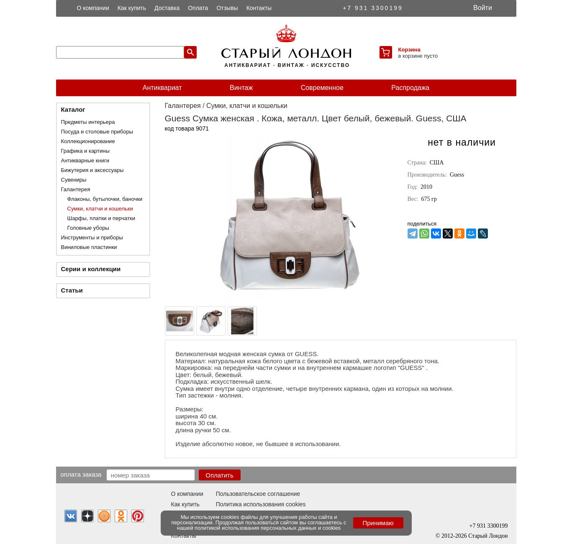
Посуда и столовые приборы (97, 131)
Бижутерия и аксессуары (92, 170)
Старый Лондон (488, 536)
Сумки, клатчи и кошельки (100, 208)
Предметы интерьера (88, 122)
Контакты (259, 8)
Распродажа (410, 87)
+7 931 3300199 (373, 8)
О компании (93, 8)
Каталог (73, 109)
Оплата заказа (81, 474)
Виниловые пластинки (89, 247)
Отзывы (227, 8)
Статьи (72, 290)
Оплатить (219, 475)
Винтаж (241, 87)
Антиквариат (162, 87)
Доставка (167, 8)
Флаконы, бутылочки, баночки (105, 199)
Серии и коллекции (91, 268)
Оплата (198, 8)
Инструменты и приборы (92, 237)
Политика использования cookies (261, 504)
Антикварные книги (85, 160)
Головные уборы (88, 228)
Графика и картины (85, 151)
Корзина (409, 49)
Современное (322, 87)
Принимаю (377, 522)
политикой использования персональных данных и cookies (268, 528)
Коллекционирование (88, 141)
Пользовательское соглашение (258, 493)
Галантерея (75, 189)
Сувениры (74, 180)
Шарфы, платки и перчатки (101, 218)
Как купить (132, 8)
